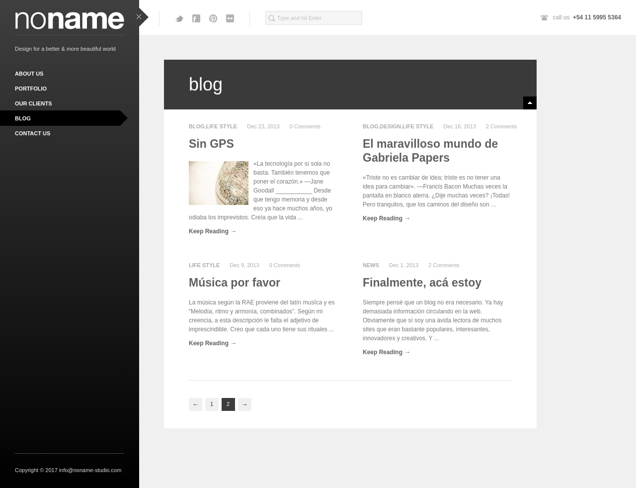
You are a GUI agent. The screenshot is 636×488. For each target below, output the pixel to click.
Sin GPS (211, 143)
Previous (195, 404)
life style (221, 126)
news (371, 265)
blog (23, 118)
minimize (530, 103)
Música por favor (234, 282)
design (390, 126)
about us (29, 74)
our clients (33, 103)
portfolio (31, 89)
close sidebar (142, 17)
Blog (197, 126)
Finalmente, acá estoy (422, 282)
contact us (32, 133)
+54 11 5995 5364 (597, 17)
